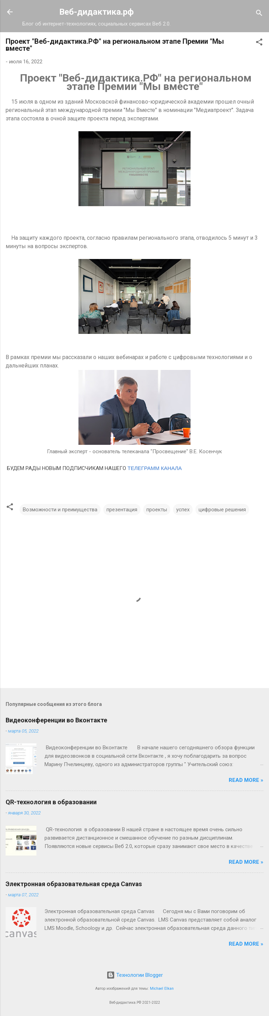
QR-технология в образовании (51, 802)
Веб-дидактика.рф (96, 12)
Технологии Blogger (134, 975)
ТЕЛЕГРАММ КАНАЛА (154, 468)
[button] (259, 43)
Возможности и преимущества (60, 509)
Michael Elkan (162, 988)
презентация (121, 509)
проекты (156, 509)
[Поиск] (259, 14)
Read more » (246, 780)
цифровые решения (222, 509)
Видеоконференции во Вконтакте (56, 720)
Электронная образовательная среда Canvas (74, 884)
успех (182, 509)
